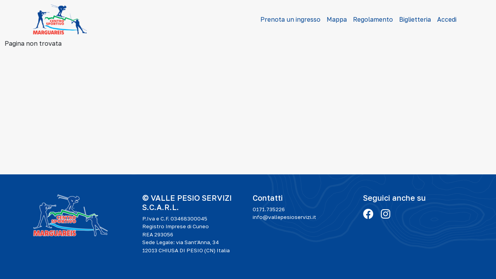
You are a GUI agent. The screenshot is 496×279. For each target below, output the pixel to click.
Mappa (337, 19)
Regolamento (373, 19)
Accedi (446, 19)
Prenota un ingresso (290, 19)
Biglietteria (415, 19)
